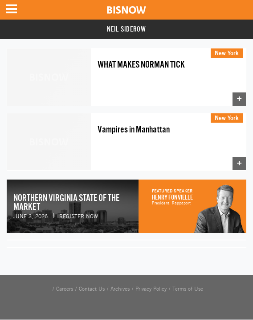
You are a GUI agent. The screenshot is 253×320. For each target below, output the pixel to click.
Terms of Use (187, 289)
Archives (120, 289)
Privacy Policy (151, 289)
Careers (64, 289)
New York (227, 52)
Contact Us (92, 289)
